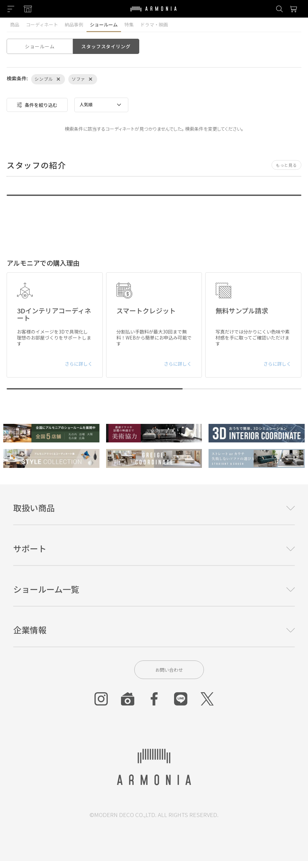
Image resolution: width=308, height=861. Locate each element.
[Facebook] (154, 698)
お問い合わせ (169, 669)
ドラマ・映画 (154, 24)
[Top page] (153, 13)
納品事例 (74, 24)
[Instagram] (101, 698)
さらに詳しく (78, 363)
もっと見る (286, 165)
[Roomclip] (127, 698)
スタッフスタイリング (105, 46)
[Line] (180, 698)
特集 (129, 24)
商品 (14, 24)
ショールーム (104, 24)
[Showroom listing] (28, 9)
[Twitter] (207, 698)
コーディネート (42, 24)
